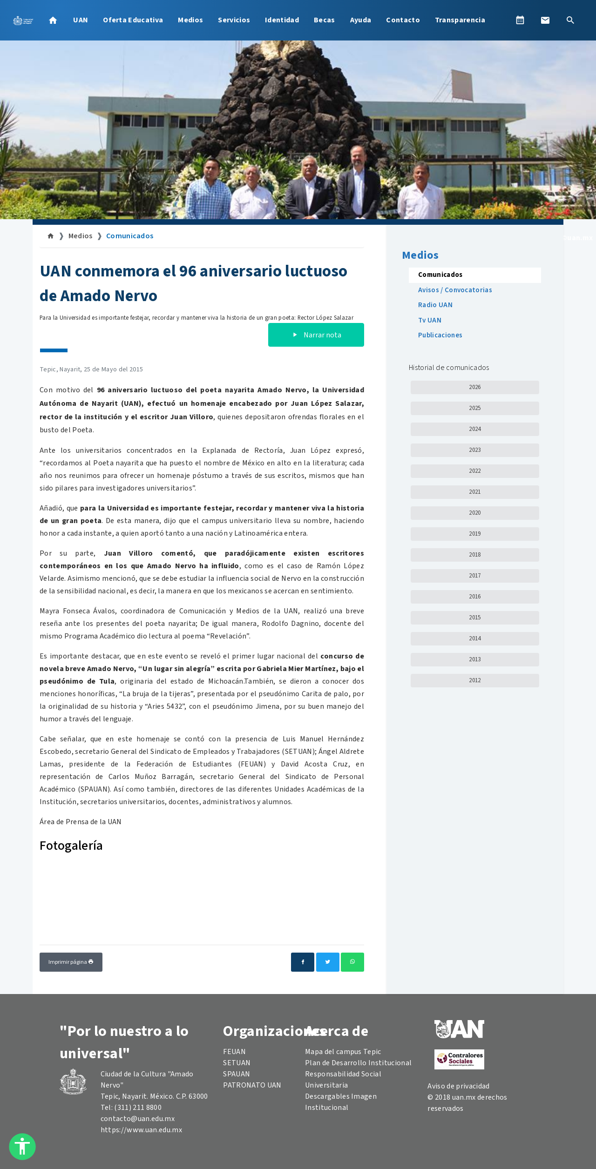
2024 (475, 429)
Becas (324, 20)
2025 (475, 408)
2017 (475, 575)
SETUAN (237, 1063)
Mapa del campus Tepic (343, 1052)
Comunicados (130, 236)
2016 (475, 596)
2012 (475, 680)
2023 (475, 450)
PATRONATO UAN (252, 1085)
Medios (190, 20)
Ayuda (361, 20)
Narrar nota (316, 335)
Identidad (282, 20)
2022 (475, 471)
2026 (475, 387)
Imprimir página (71, 962)
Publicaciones (440, 335)
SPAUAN (236, 1074)
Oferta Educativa (133, 20)
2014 (475, 638)
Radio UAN (435, 305)
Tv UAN (429, 320)
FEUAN (234, 1052)
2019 (475, 534)
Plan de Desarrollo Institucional (358, 1063)
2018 (475, 555)
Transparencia (460, 20)
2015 (475, 617)
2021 (475, 492)
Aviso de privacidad (458, 1086)
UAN (80, 20)
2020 (475, 513)
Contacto (403, 20)
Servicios (234, 20)
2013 (475, 659)
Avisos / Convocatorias (455, 290)
